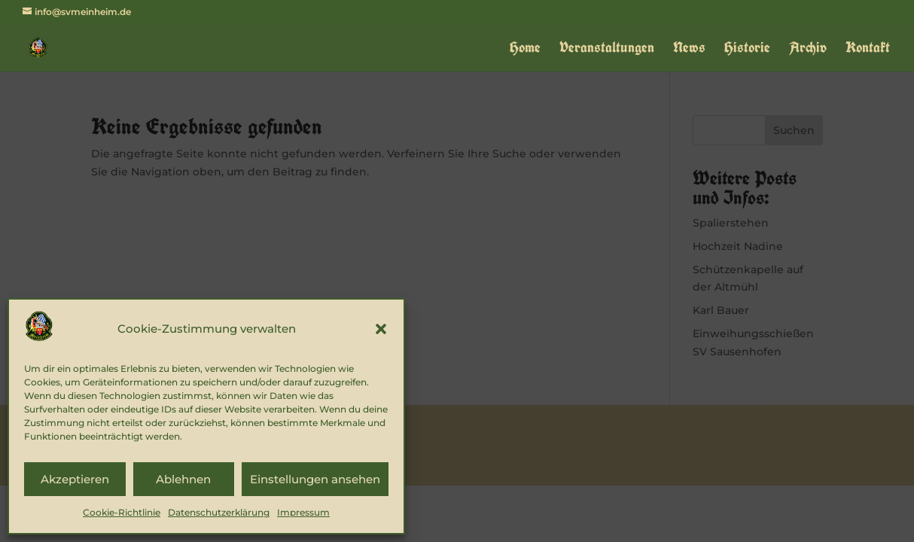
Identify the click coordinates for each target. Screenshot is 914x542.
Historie (747, 49)
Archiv (808, 49)
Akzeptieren (75, 479)
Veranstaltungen (606, 49)
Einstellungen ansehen (315, 479)
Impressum (303, 512)
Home (525, 49)
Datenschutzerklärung (219, 512)
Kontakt (867, 49)
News (689, 49)
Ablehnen (183, 479)
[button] (380, 328)
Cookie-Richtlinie (121, 512)
